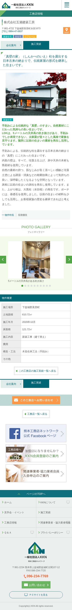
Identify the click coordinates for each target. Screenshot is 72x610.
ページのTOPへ (36, 493)
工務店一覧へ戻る (37, 413)
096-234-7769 (37, 576)
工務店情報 (10, 522)
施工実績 (36, 43)
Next (69, 259)
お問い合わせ (37, 585)
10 (50, 286)
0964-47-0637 (15, 31)
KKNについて (48, 502)
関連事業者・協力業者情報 (55, 522)
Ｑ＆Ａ (8, 532)
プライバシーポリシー (52, 532)
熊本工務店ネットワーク (24, 5)
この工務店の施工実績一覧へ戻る (37, 370)
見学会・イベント (14, 512)
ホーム (8, 502)
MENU (66, 5)
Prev (3, 259)
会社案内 (11, 45)
